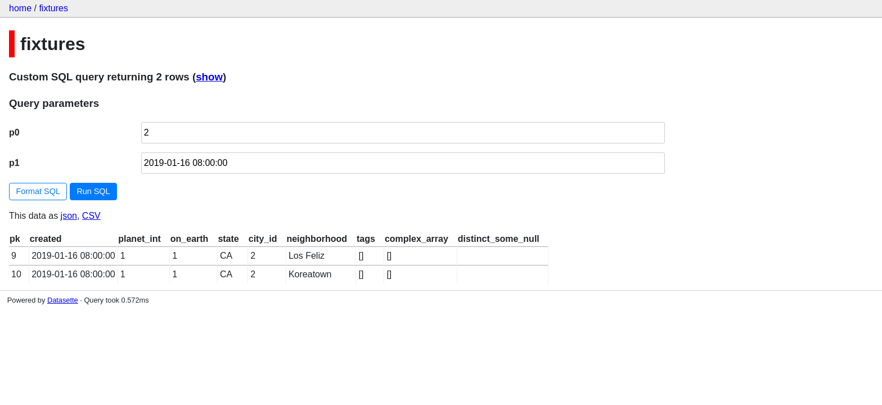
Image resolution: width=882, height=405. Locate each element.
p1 (14, 163)
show (209, 77)
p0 (14, 132)
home (20, 8)
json (69, 215)
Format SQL (38, 191)
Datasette (62, 300)
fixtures (53, 8)
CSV (91, 215)
